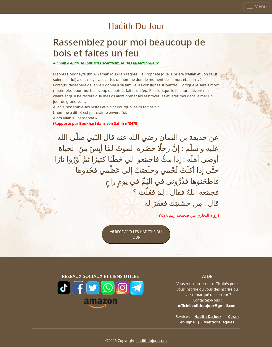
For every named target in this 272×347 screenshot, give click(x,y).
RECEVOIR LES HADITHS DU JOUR (136, 234)
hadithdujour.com (151, 340)
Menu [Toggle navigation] (256, 6)
